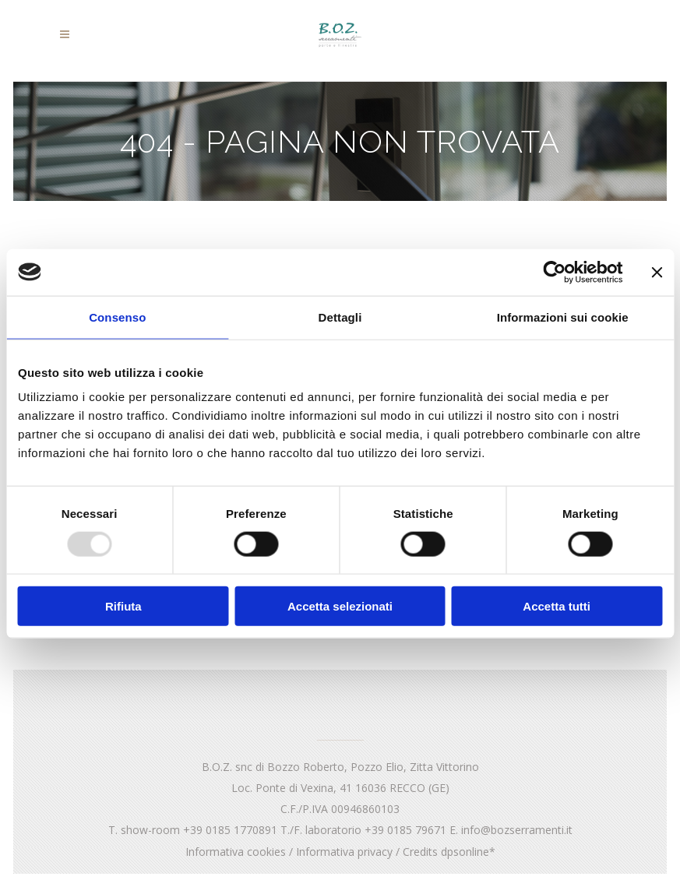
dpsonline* (468, 851)
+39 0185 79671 (405, 829)
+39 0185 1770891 (230, 829)
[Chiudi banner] (656, 271)
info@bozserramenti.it (517, 829)
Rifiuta (123, 606)
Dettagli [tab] (340, 316)
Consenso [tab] (117, 316)
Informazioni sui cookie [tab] (563, 316)
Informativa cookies (235, 851)
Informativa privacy (344, 851)
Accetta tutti (556, 606)
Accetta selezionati (340, 606)
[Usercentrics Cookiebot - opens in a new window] (554, 271)
